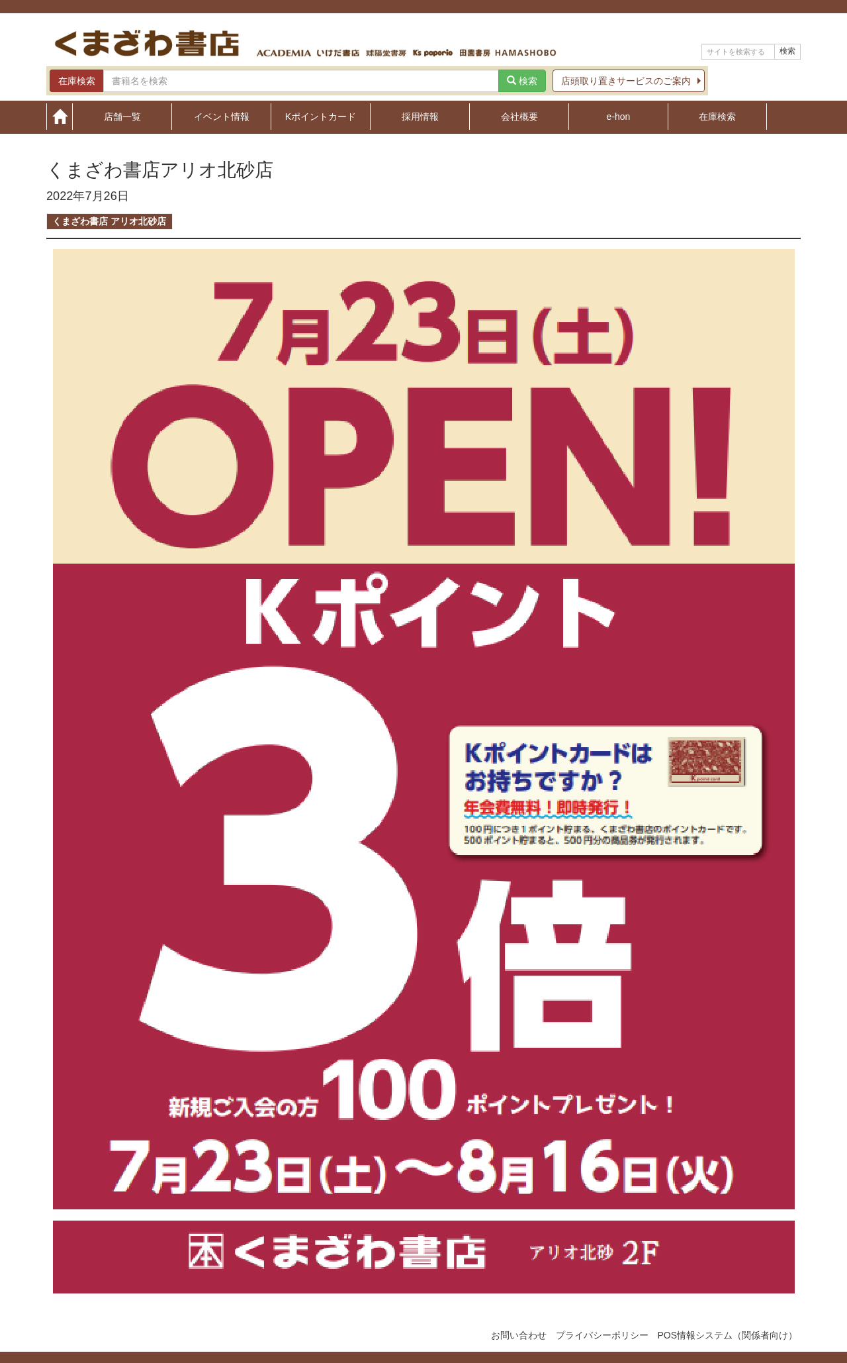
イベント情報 (221, 116)
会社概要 (519, 116)
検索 (787, 51)
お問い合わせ (519, 1335)
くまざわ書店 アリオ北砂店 (109, 221)
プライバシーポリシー (602, 1335)
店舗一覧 (122, 116)
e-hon (619, 116)
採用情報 (420, 116)
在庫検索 (717, 116)
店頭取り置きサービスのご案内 (626, 81)
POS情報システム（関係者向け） (727, 1335)
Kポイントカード (320, 116)
